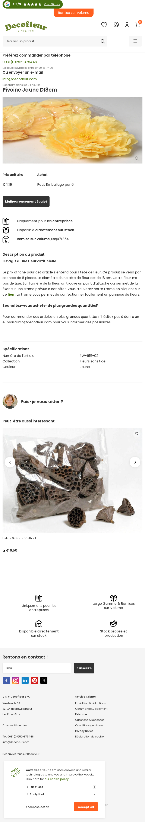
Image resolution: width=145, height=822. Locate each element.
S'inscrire (84, 668)
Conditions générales (89, 725)
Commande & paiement (91, 709)
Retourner (81, 714)
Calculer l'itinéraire (14, 725)
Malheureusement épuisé (26, 201)
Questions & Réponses (89, 720)
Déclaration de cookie (89, 736)
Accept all (86, 807)
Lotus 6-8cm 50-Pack (20, 538)
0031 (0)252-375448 (20, 62)
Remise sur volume (73, 12)
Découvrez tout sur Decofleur (21, 754)
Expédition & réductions (90, 703)
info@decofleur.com (20, 79)
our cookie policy (57, 779)
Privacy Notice (84, 731)
